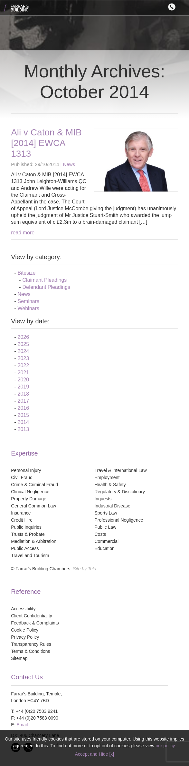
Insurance (21, 513)
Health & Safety (110, 484)
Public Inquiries (26, 527)
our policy (165, 745)
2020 (23, 379)
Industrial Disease (112, 505)
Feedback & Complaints (35, 622)
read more (22, 232)
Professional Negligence (118, 520)
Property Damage (28, 498)
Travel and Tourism (30, 555)
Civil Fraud (22, 477)
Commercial (106, 541)
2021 (23, 372)
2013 (23, 429)
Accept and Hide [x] (94, 754)
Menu (183, 7)
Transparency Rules (31, 644)
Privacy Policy (25, 637)
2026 (23, 337)
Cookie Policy (24, 630)
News (69, 164)
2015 (23, 415)
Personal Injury (26, 470)
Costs (100, 534)
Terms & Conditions (30, 651)
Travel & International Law (120, 470)
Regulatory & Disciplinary (119, 491)
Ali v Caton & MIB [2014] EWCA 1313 (46, 143)
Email (22, 724)
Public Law (105, 527)
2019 (23, 386)
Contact (173, 7)
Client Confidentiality (31, 615)
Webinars (28, 308)
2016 (23, 408)
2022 (23, 365)
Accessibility (23, 608)
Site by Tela (84, 568)
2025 (23, 344)
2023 (23, 358)
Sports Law (105, 513)
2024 (23, 351)
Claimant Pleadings (44, 280)
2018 (23, 394)
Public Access (25, 548)
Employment (106, 477)
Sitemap (19, 658)
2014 (23, 422)
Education (104, 548)
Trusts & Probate (28, 534)
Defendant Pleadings (46, 287)
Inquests (102, 498)
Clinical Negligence (30, 491)
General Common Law (33, 505)
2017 (23, 401)
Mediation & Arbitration (33, 541)
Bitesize (26, 273)
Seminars (28, 301)
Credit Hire (22, 520)
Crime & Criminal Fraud (34, 484)
